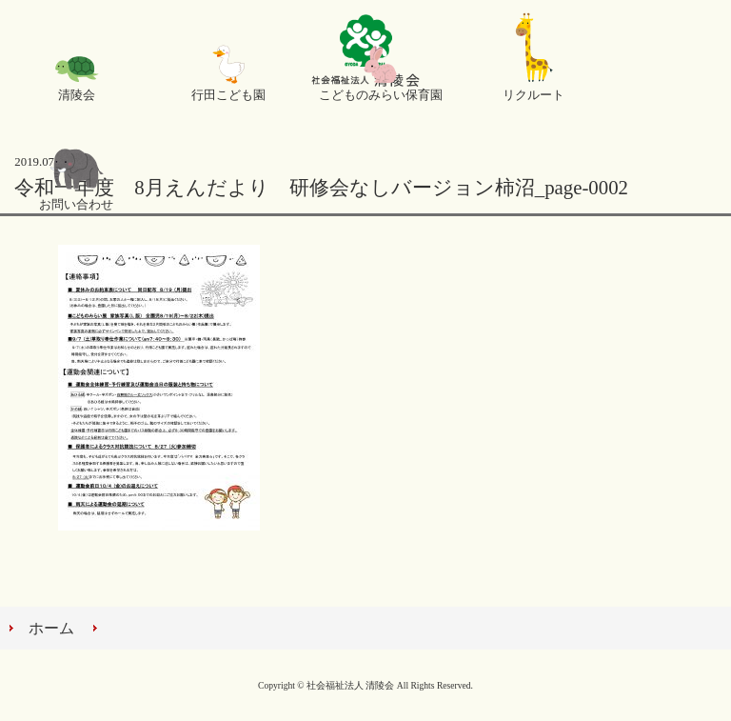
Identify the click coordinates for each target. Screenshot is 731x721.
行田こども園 (228, 95)
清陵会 (76, 95)
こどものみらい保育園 (381, 95)
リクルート (533, 95)
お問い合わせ (76, 204)
